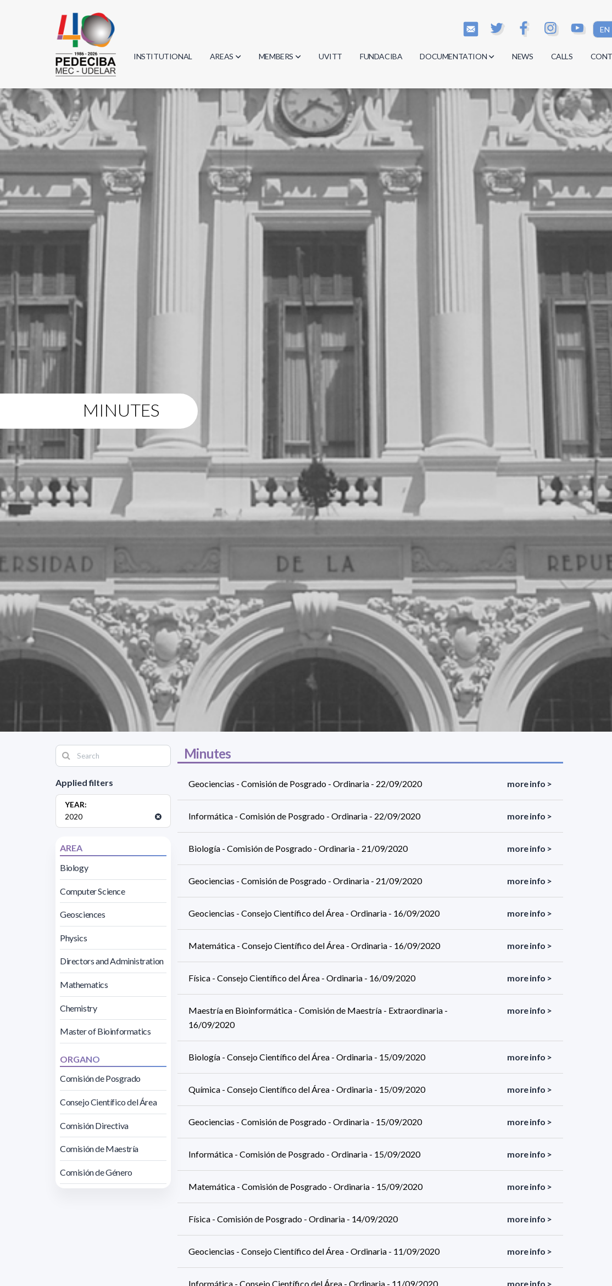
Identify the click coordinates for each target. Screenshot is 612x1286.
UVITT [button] (330, 56)
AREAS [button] (225, 56)
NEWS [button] (522, 56)
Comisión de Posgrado (100, 1078)
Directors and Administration (112, 961)
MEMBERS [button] (280, 56)
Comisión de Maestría (99, 1148)
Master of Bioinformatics (105, 1031)
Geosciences (82, 914)
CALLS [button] (562, 56)
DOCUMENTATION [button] (457, 56)
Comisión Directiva (94, 1125)
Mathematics (84, 984)
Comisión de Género (96, 1172)
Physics (73, 938)
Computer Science (92, 891)
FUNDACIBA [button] (381, 56)
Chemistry (78, 1008)
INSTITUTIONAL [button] (162, 56)
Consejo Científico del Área (108, 1102)
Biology (74, 867)
